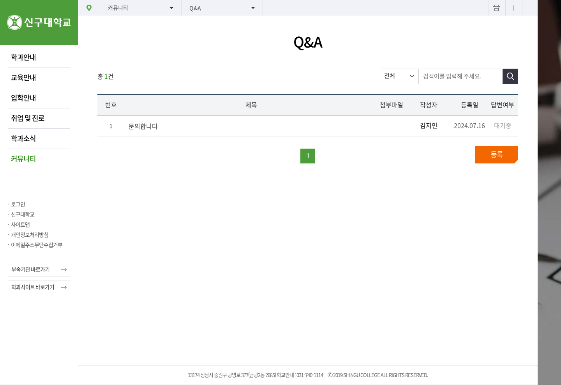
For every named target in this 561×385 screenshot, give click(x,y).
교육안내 (23, 77)
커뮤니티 (23, 158)
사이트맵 (20, 224)
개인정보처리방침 (29, 235)
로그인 (18, 204)
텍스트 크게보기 (513, 8)
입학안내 (23, 97)
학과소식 (23, 138)
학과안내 (23, 57)
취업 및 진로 (27, 118)
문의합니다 (143, 126)
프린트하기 (496, 8)
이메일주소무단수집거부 (36, 245)
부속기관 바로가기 (30, 269)
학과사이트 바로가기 (32, 287)
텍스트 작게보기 (530, 8)
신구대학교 (22, 214)
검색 (510, 76)
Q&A (195, 8)
